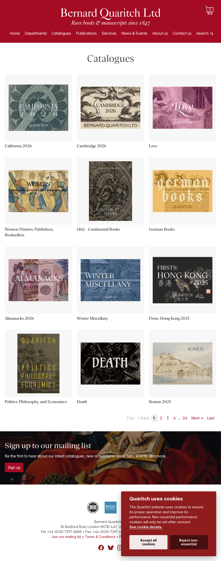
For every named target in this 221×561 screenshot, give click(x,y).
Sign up (14, 467)
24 (185, 418)
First (130, 418)
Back (145, 418)
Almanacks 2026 (19, 318)
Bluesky (110, 548)
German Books (162, 229)
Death (82, 401)
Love (153, 146)
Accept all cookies (148, 542)
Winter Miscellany (92, 318)
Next (196, 418)
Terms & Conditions (100, 537)
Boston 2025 (160, 401)
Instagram (120, 548)
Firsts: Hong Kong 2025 (169, 318)
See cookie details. (145, 527)
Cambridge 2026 (91, 146)
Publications (86, 33)
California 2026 (18, 146)
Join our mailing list (66, 537)
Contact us (182, 33)
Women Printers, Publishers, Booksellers (29, 232)
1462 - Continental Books (98, 229)
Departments (36, 33)
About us (160, 33)
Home (15, 33)
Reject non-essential (189, 542)
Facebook (101, 548)
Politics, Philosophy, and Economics (36, 401)
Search (202, 33)
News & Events (134, 33)
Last (210, 418)
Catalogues (61, 33)
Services (109, 33)
